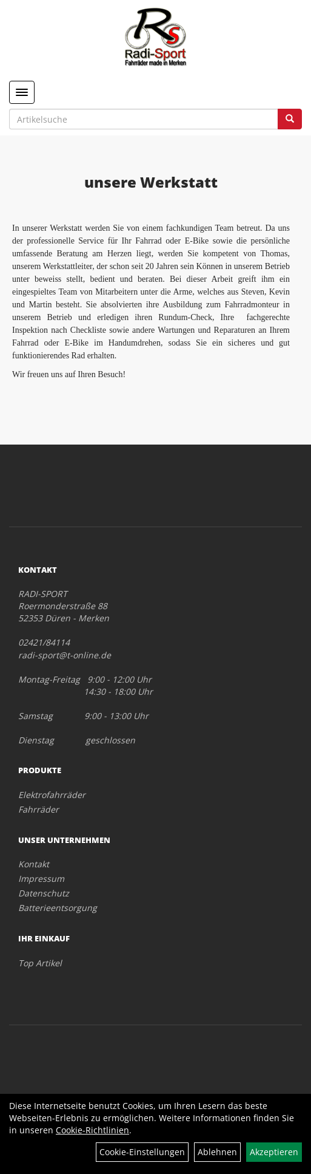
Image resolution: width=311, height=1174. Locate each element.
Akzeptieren (274, 1152)
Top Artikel (40, 963)
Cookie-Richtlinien (92, 1130)
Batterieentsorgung (57, 907)
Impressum (41, 878)
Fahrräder (38, 809)
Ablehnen (217, 1152)
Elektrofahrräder (51, 794)
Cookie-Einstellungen (142, 1152)
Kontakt (33, 864)
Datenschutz (43, 893)
